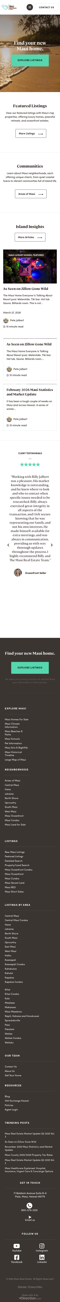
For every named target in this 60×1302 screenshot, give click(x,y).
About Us (10, 1071)
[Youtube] (17, 1246)
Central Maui (12, 785)
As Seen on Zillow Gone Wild (25, 288)
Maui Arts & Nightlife (16, 748)
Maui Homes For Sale (16, 720)
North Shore (11, 798)
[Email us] (30, 1216)
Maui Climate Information (12, 725)
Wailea (8, 1034)
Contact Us (11, 1067)
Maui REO (10, 887)
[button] (28, 7)
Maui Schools (12, 739)
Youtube (16, 1251)
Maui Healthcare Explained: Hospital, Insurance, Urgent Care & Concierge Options (29, 1170)
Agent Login (11, 1110)
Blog (7, 1096)
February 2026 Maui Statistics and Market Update (30, 391)
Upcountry (10, 803)
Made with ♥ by (30, 1295)
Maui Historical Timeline (13, 754)
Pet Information (13, 743)
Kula (7, 999)
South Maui (11, 807)
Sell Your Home (13, 1075)
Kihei (7, 990)
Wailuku (9, 1043)
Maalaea (10, 1003)
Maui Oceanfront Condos (18, 870)
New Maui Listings (15, 852)
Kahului (9, 973)
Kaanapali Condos (15, 964)
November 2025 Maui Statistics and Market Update (28, 1148)
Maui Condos (12, 820)
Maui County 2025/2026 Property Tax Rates (29, 1155)
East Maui (10, 947)
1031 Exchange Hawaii (17, 1101)
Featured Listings (14, 856)
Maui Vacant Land (14, 883)
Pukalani (9, 1029)
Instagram (42, 1251)
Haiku (8, 956)
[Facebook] (17, 1257)
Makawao (10, 1007)
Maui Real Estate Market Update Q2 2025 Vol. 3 (30, 1135)
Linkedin (42, 1262)
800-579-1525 (29, 1210)
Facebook (16, 1262)
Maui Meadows (13, 1012)
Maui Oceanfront (14, 816)
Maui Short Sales (14, 892)
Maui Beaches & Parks (14, 733)
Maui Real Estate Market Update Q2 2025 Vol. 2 (30, 1162)
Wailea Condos (13, 1038)
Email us (30, 1220)
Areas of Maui (12, 781)
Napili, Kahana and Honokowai (22, 1016)
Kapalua (9, 978)
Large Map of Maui (15, 760)
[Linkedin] (42, 1257)
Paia (7, 1025)
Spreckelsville (12, 1020)
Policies (9, 1105)
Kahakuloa (11, 969)
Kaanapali (10, 960)
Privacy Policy (35, 1287)
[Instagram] (42, 1246)
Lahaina (9, 794)
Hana (8, 789)
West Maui (10, 812)
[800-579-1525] (29, 1206)
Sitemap (22, 1287)
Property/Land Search (17, 865)
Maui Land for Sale (15, 825)
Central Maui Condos (16, 920)
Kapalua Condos (14, 982)
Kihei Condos (12, 994)
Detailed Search (14, 861)
